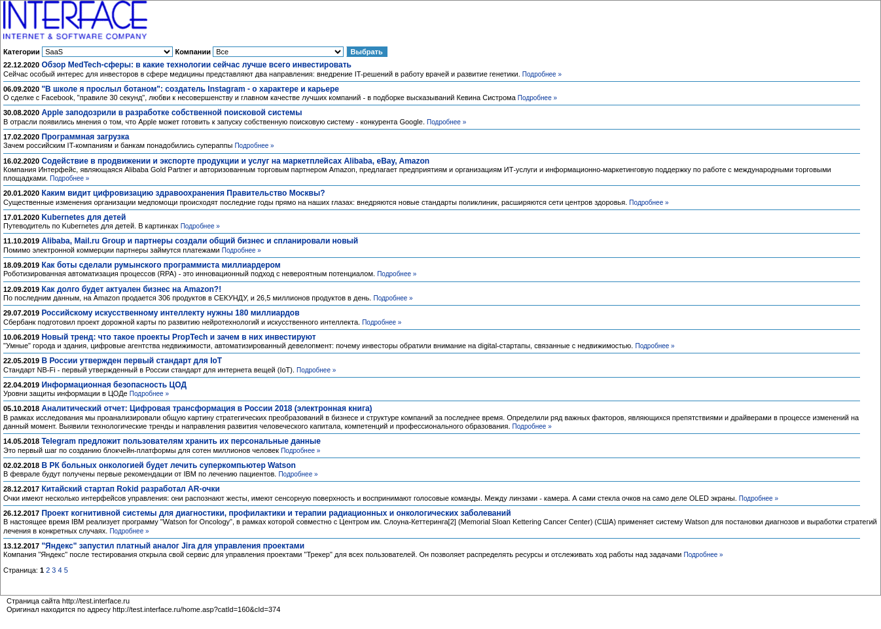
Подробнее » (542, 74)
